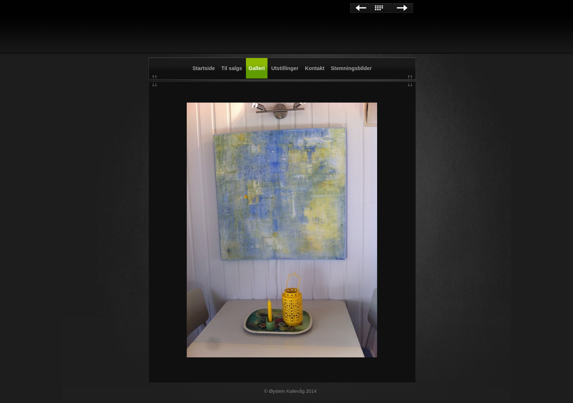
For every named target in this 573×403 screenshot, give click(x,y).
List (381, 8)
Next (402, 8)
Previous (360, 8)
